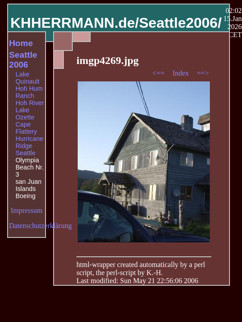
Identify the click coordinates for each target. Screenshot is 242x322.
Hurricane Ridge (29, 142)
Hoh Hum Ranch (29, 92)
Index (181, 73)
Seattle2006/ (180, 23)
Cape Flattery (26, 128)
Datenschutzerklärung (40, 225)
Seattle (26, 153)
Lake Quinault (28, 78)
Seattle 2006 (23, 59)
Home (21, 43)
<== (159, 73)
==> (203, 73)
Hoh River (30, 102)
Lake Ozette (25, 113)
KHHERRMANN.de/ (74, 23)
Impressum (26, 210)
